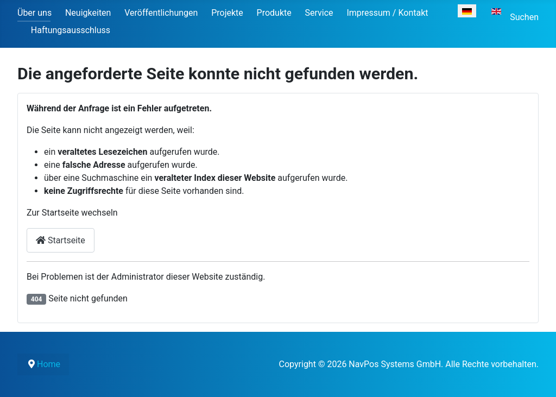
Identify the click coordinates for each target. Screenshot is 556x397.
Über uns (34, 13)
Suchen (524, 17)
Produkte (274, 13)
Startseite (60, 240)
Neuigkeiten (88, 13)
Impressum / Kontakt (387, 13)
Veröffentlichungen (161, 13)
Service (319, 13)
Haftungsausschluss (70, 30)
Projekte (227, 13)
